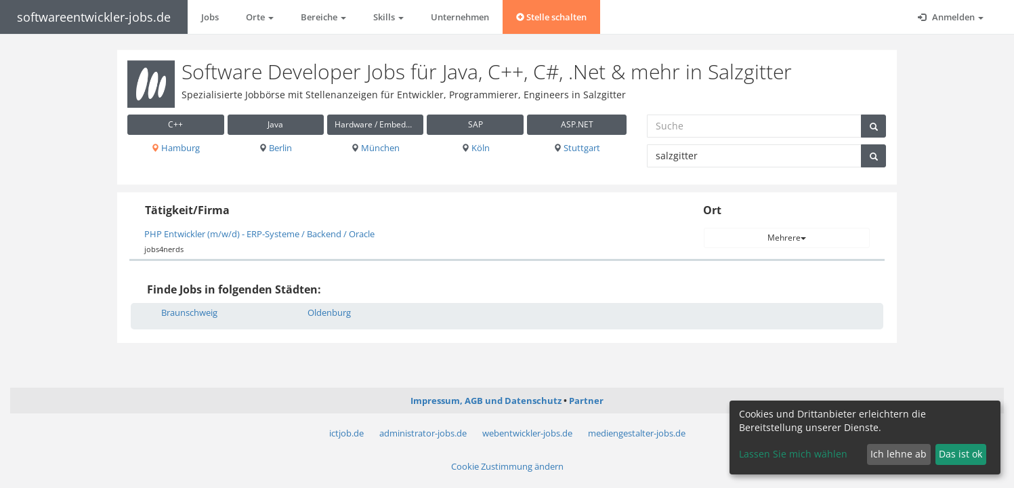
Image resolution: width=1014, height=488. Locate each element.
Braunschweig (189, 312)
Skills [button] (388, 17)
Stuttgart (576, 148)
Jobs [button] (210, 17)
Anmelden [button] (951, 17)
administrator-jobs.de (423, 433)
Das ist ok (960, 453)
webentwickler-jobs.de (527, 433)
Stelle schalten (551, 17)
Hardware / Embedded (377, 124)
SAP (475, 124)
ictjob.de (346, 433)
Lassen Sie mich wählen (793, 453)
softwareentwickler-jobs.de (94, 17)
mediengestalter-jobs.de (636, 433)
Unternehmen (460, 17)
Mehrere (786, 237)
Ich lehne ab (898, 453)
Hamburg (175, 148)
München (375, 148)
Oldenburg (329, 312)
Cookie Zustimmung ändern (507, 466)
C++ (175, 124)
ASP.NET (577, 124)
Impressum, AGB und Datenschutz (486, 400)
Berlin (275, 148)
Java (275, 124)
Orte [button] (260, 17)
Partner (586, 400)
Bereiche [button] (323, 17)
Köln (475, 148)
